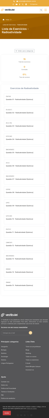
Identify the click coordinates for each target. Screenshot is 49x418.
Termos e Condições (7, 391)
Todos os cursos (31, 356)
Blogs (27, 350)
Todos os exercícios (32, 360)
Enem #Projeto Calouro (33, 366)
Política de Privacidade (8, 388)
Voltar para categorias (24, 51)
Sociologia (4, 356)
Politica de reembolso (8, 398)
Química (3, 353)
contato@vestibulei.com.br (26, 1)
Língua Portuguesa (7, 363)
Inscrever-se (30, 370)
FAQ (2, 395)
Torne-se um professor (33, 346)
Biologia (3, 350)
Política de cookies (32, 408)
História (3, 360)
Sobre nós (4, 385)
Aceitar (7, 413)
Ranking (28, 353)
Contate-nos (5, 381)
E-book (28, 363)
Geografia (4, 346)
